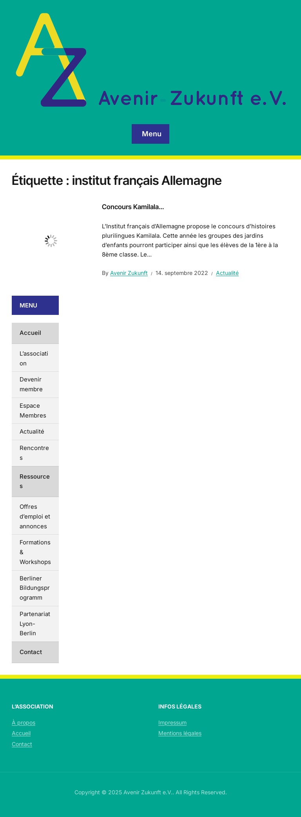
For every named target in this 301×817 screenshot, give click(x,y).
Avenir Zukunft (129, 272)
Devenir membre (31, 384)
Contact (31, 652)
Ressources (35, 481)
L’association (34, 358)
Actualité (227, 272)
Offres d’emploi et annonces (35, 516)
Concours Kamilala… (133, 207)
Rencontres (34, 452)
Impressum (172, 722)
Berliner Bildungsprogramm (35, 588)
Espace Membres (33, 410)
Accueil (30, 332)
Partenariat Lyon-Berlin (35, 623)
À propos (23, 722)
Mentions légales (179, 733)
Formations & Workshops (35, 552)
